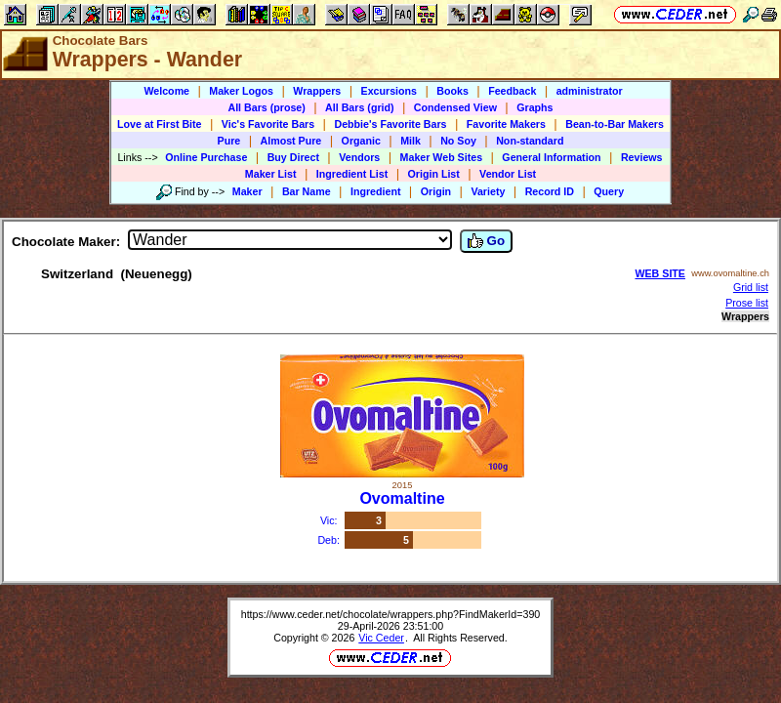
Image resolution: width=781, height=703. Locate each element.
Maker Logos (241, 91)
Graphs (534, 107)
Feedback (512, 91)
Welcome (166, 91)
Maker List (271, 174)
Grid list (750, 287)
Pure (229, 140)
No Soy (458, 140)
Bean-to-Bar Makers (614, 124)
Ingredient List (352, 174)
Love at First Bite (159, 124)
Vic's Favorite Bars (268, 124)
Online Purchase (206, 157)
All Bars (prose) (266, 107)
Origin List (434, 174)
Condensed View (455, 107)
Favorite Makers (506, 124)
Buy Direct (293, 157)
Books (452, 91)
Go (486, 241)
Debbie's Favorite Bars (390, 124)
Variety (488, 191)
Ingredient (375, 191)
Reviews (642, 157)
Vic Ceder (381, 637)
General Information (551, 157)
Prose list (746, 303)
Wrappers (317, 91)
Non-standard (529, 140)
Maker (247, 191)
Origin (436, 191)
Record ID (549, 191)
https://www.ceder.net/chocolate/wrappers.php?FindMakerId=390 (391, 614)
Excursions (389, 91)
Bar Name (306, 191)
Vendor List (507, 174)
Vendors (359, 157)
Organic (361, 140)
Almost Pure (291, 140)
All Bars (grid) (359, 107)
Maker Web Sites (441, 157)
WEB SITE (660, 273)
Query (609, 191)
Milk (410, 140)
